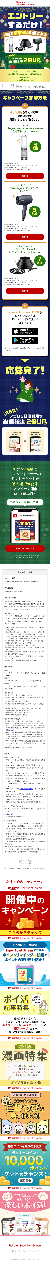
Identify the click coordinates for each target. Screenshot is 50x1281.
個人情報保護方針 (27, 789)
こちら (17, 85)
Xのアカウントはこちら (25, 548)
